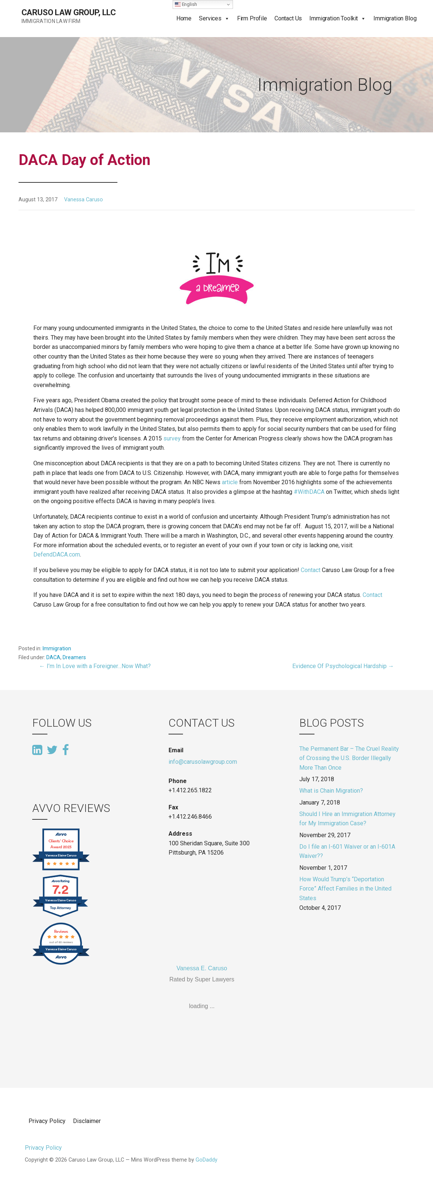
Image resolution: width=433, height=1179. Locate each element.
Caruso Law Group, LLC (68, 12)
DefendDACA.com (56, 554)
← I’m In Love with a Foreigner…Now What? (95, 666)
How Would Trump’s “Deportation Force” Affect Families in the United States (345, 889)
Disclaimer (87, 1120)
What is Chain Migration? (331, 790)
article (230, 482)
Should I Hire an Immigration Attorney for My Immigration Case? (347, 818)
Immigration (57, 648)
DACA (53, 657)
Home (183, 18)
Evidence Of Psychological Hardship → (343, 666)
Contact (311, 570)
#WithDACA (310, 491)
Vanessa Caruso (83, 199)
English (186, 4)
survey (172, 438)
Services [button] (210, 18)
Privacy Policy (47, 1120)
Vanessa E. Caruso (201, 968)
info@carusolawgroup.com (203, 761)
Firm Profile (252, 18)
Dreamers (74, 657)
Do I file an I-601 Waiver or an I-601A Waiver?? (347, 851)
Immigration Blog (394, 18)
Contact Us (288, 18)
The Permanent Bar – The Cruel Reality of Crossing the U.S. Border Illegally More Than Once (349, 758)
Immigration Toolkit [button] (333, 18)
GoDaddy (206, 1160)
